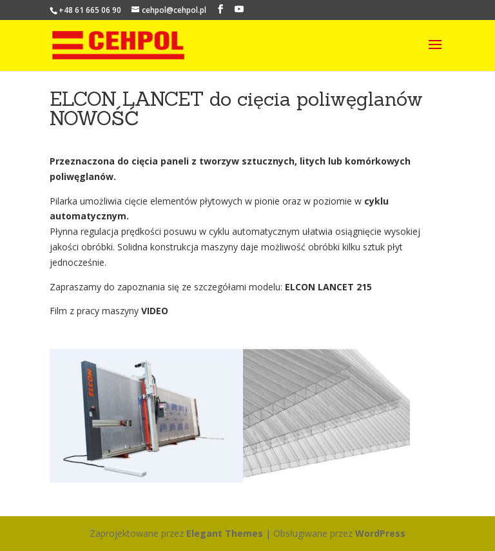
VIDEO (154, 311)
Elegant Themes (224, 533)
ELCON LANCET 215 (328, 287)
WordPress (380, 533)
